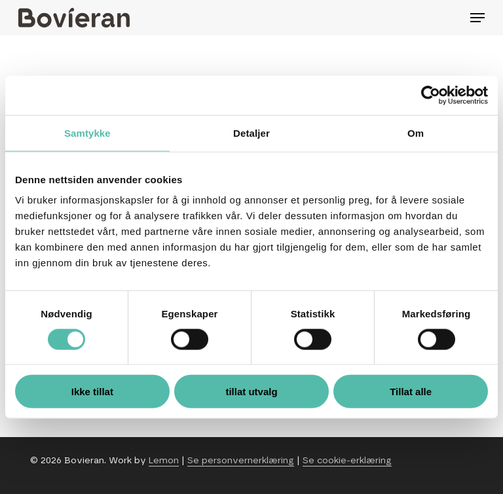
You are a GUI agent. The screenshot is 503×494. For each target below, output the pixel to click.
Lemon (164, 460)
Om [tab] (415, 132)
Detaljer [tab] (251, 132)
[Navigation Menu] (477, 17)
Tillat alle (411, 391)
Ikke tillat (92, 391)
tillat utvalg (251, 391)
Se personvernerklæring (240, 460)
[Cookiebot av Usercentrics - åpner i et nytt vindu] (430, 95)
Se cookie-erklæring (347, 460)
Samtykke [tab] (87, 132)
